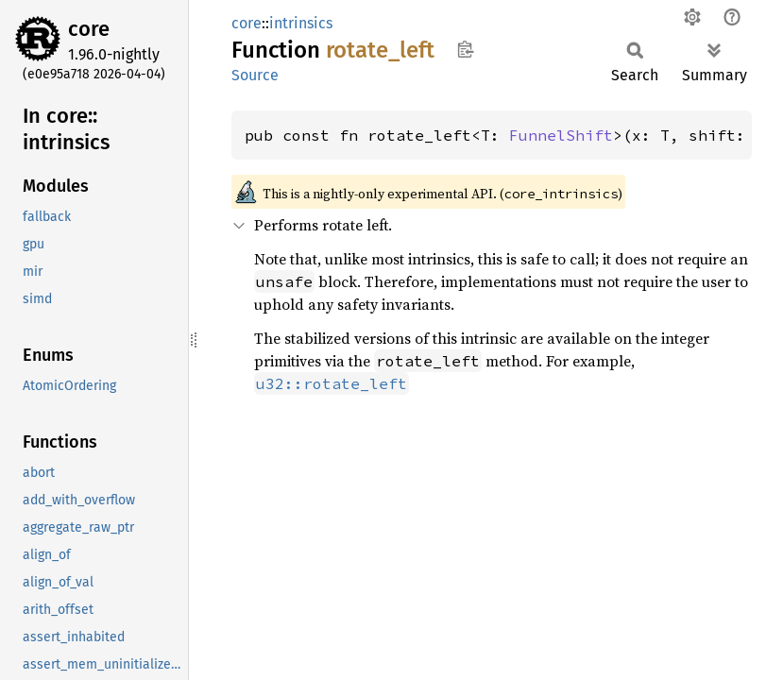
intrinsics (300, 23)
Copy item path (465, 49)
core (89, 29)
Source (255, 75)
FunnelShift (561, 135)
